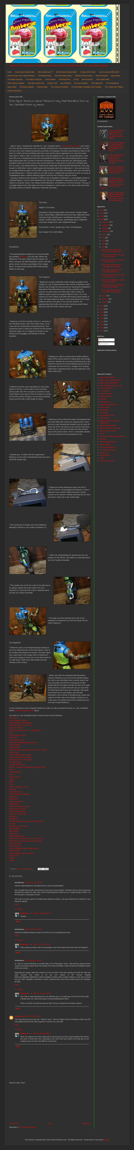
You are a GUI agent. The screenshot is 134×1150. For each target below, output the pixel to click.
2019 (102, 315)
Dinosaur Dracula (105, 396)
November (105, 225)
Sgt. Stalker (13, 831)
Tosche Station (50, 79)
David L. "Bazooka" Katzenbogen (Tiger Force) (27, 767)
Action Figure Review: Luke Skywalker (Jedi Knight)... (111, 266)
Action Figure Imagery (107, 377)
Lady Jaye (13, 799)
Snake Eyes (14, 833)
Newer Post (14, 1123)
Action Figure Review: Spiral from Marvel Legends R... (111, 291)
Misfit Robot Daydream (107, 425)
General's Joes (104, 402)
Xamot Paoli (14, 856)
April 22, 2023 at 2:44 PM (42, 1033)
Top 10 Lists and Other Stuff (109, 72)
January (105, 302)
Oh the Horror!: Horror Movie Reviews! (21, 76)
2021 (102, 309)
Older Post (86, 1123)
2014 (102, 331)
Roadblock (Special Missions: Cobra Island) (26, 821)
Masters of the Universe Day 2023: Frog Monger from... (111, 251)
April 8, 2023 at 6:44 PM (33, 929)
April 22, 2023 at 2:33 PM (42, 944)
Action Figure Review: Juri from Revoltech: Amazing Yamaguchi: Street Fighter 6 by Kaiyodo (116, 146)
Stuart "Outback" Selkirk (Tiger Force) (24, 848)
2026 (102, 210)
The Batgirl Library (44, 76)
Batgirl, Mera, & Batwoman (109, 383)
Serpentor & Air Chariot (18, 826)
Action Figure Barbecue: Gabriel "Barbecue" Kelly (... (112, 281)
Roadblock (13, 819)
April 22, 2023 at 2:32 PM (42, 913)
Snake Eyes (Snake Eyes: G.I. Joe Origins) (26, 838)
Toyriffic (102, 458)
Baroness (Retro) (16, 728)
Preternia (102, 439)
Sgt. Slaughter (14, 829)
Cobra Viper (14, 752)
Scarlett (12, 824)
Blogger (106, 1140)
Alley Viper (13, 718)
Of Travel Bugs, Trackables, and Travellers (86, 87)
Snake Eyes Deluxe (17, 836)
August (104, 234)
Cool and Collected (106, 388)
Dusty (11, 779)
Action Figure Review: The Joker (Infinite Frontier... (112, 256)
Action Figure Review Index (24, 72)
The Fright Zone (97, 83)
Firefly (11, 782)
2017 (102, 321)
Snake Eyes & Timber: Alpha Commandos (25, 841)
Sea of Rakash (65, 83)
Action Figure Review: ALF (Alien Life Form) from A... (113, 276)
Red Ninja (13, 816)
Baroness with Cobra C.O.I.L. (20, 725)
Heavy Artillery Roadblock (19, 794)
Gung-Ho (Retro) (15, 792)
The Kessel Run (64, 79)
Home (9, 72)
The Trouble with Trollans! (114, 87)
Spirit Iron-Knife (15, 843)
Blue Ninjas (13, 737)
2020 (102, 312)
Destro (11, 770)
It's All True (103, 413)
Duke (11, 774)
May (103, 244)
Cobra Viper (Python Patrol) (20, 757)
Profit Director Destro (17, 809)
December (105, 222)
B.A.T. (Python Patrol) (17, 735)
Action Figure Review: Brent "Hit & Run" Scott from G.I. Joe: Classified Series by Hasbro (116, 134)
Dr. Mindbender (15, 772)
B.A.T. (11, 733)
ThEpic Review (104, 455)
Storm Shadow (15, 846)
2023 (102, 219)
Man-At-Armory (87, 79)
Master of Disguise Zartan (19, 806)
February (105, 299)
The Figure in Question (107, 447)
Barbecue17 (24, 913)
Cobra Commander (16, 740)
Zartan (11, 861)
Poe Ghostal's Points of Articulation (111, 436)
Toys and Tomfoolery (106, 461)
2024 (102, 216)
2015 (102, 328)
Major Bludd (14, 804)
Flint (10, 784)
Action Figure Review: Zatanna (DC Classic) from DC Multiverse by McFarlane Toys (117, 170)
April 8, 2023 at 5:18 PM (33, 882)
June (104, 241)
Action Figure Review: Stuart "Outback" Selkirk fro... (111, 271)
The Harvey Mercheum (107, 450)
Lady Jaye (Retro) (16, 802)
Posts (102, 340)
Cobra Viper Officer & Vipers (20, 755)
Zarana (12, 858)
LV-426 (76, 79)
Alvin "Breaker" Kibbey (18, 720)
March (104, 296)
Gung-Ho (12, 789)
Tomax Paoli (14, 851)
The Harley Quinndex (15, 79)
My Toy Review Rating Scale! (66, 72)
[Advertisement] (49, 1103)
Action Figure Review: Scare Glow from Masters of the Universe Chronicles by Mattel (116, 158)
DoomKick (103, 399)
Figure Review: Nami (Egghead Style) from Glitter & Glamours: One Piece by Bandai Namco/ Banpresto (116, 196)
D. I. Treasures (104, 391)
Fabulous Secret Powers (84, 76)
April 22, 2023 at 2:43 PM (42, 993)
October (105, 228)
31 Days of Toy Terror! (88, 72)
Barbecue (23, 257)
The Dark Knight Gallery (63, 76)
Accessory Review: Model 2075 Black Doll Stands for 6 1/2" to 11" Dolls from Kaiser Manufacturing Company (112, 183)
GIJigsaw (18, 1016)
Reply (17, 904)
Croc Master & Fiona (17, 765)
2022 (102, 306)
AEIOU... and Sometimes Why (110, 380)
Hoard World (103, 410)
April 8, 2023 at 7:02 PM (33, 960)
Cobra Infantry (14, 745)
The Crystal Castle (102, 79)
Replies (19, 909)
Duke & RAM (14, 777)
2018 (102, 318)
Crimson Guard (15, 762)
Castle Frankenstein (14, 91)
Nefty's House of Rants (107, 431)
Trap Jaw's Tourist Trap (36, 83)
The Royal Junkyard (26, 87)
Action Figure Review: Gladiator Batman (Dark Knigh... (112, 286)
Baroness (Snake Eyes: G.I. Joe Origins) (25, 730)
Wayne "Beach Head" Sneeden (21, 853)
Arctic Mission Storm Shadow (20, 723)
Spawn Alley (11, 87)
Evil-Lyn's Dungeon (81, 83)
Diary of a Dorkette (106, 394)
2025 (102, 213)
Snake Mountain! (102, 76)
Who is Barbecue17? (45, 72)
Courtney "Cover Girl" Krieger (20, 760)
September (106, 231)
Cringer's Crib (52, 83)
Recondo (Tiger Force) (18, 814)
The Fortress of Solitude (59, 87)
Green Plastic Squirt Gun (108, 404)
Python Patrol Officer (17, 811)
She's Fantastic (104, 444)
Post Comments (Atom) (27, 1127)
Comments (103, 344)
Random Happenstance (107, 442)
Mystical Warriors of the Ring (109, 428)
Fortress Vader (42, 87)
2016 (102, 324)
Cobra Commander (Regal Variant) (22, 742)
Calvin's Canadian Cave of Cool (110, 385)
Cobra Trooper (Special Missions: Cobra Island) (27, 750)
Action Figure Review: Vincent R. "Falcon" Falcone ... (113, 261)
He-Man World (104, 407)
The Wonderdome (112, 83)
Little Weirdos (104, 418)
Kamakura (13, 797)
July (103, 238)
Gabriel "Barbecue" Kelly (70, 146)
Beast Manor (115, 76)
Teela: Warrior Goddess (15, 83)
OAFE (101, 433)
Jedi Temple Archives (106, 415)
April (103, 247)
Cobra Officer (14, 747)
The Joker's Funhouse (34, 79)
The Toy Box (103, 453)
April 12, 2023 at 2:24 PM (31, 1016)
